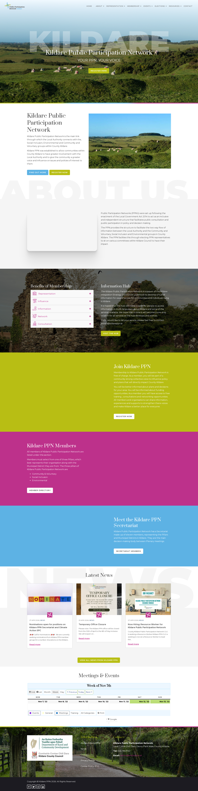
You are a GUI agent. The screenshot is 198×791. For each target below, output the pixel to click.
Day (62, 692)
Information (42, 308)
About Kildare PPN (90, 743)
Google (112, 720)
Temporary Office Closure (92, 624)
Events (147, 6)
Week (55, 692)
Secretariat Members (128, 551)
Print (100, 713)
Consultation (42, 324)
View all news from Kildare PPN (99, 660)
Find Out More (37, 172)
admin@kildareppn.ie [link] (131, 755)
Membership (133, 6)
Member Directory (40, 490)
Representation (114, 6)
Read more (34, 644)
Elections (160, 6)
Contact (188, 6)
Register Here (99, 71)
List (39, 692)
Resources (174, 6)
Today (81, 692)
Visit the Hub (110, 333)
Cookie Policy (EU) (90, 766)
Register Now (60, 172)
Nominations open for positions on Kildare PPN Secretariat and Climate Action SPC (48, 627)
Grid (32, 692)
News (42, 620)
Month (47, 692)
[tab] (62, 293)
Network (40, 316)
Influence (40, 301)
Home (89, 6)
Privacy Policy (88, 760)
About (99, 6)
